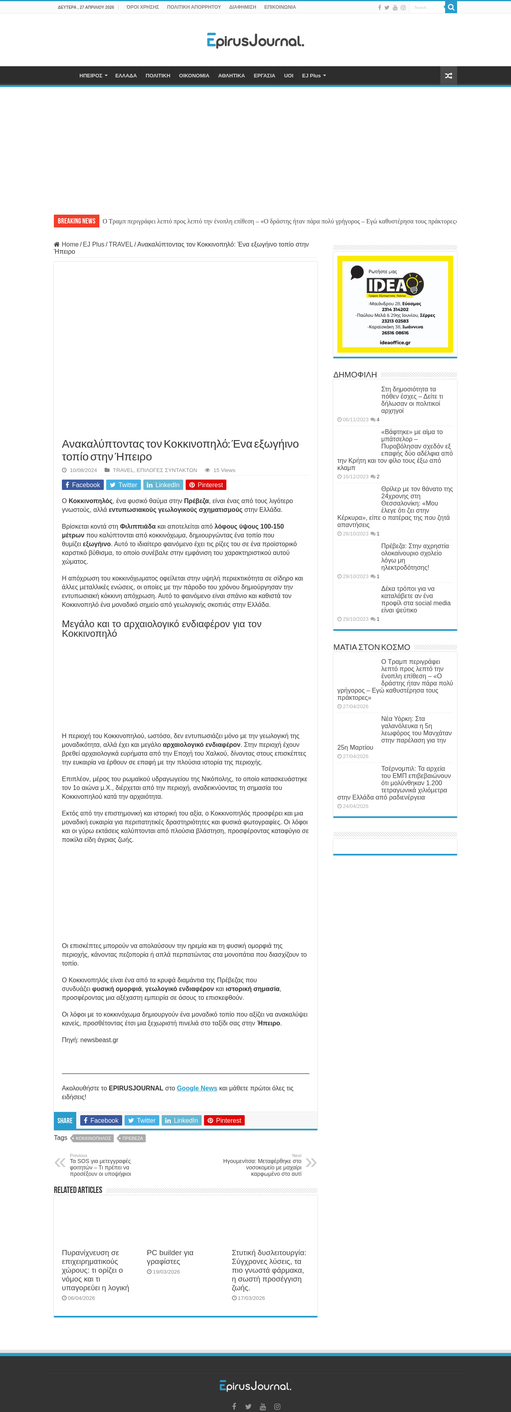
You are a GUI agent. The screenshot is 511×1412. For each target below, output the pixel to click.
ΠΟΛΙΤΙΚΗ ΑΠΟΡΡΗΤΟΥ (194, 7)
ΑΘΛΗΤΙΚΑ (231, 76)
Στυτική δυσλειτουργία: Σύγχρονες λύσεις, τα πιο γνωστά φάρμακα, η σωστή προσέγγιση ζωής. (269, 1270)
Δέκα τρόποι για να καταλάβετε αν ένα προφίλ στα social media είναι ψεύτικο (416, 599)
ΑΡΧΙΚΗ (64, 74)
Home (66, 244)
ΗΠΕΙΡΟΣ (91, 76)
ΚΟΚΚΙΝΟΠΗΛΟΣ (93, 1138)
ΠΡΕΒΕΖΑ (133, 1138)
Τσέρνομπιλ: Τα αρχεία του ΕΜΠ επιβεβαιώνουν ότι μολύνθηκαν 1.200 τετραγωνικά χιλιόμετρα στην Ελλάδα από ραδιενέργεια (394, 783)
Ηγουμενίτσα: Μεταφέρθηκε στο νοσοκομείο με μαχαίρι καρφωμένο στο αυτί (260, 1165)
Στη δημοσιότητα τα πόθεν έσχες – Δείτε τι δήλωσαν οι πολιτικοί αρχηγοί (412, 400)
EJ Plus (311, 76)
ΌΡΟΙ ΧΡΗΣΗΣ (143, 7)
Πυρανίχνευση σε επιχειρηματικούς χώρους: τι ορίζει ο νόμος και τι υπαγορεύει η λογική (95, 1270)
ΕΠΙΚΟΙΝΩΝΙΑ (280, 7)
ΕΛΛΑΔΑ (126, 76)
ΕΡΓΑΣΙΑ (264, 76)
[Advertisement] (255, 147)
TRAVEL (121, 244)
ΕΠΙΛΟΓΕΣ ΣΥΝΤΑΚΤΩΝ (167, 470)
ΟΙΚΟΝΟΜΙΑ (194, 76)
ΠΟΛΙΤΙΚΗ (158, 76)
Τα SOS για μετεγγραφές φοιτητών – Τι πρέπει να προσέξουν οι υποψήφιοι (111, 1165)
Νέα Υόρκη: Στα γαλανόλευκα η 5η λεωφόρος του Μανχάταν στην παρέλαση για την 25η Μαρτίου (394, 733)
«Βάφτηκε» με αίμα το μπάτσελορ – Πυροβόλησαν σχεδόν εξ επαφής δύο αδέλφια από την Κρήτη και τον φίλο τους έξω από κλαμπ (395, 450)
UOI (288, 76)
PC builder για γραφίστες (170, 1257)
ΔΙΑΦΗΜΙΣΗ (242, 7)
